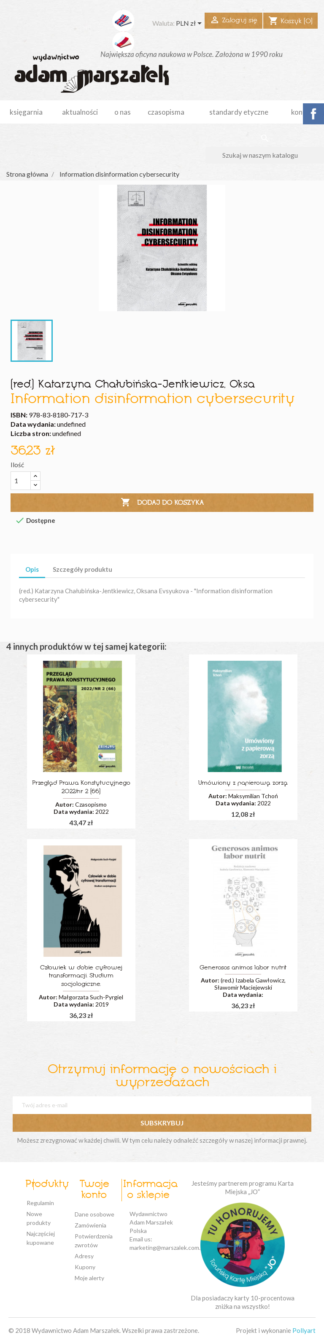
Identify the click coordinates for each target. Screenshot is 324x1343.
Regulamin (40, 1202)
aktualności (80, 112)
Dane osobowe (94, 1214)
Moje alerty (89, 1277)
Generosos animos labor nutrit (243, 968)
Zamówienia (90, 1225)
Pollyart (304, 1330)
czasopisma (166, 112)
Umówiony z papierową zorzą (243, 783)
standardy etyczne (238, 112)
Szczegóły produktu (82, 569)
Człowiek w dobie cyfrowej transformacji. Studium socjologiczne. (81, 976)
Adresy (84, 1256)
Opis (32, 569)
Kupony (85, 1266)
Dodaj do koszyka (162, 502)
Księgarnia (26, 112)
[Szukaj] (264, 155)
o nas (122, 112)
